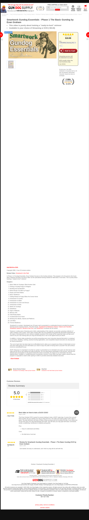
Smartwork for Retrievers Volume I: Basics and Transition (55, 327)
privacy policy (39, 504)
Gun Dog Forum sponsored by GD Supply (22, 484)
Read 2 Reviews (68, 35)
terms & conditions (49, 504)
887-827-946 (45, 497)
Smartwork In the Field (22, 273)
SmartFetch (40, 328)
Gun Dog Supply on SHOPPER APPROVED (66, 484)
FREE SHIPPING (53, 4)
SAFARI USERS (44, 507)
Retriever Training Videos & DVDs (44, 14)
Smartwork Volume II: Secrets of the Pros (21, 328)
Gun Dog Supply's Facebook (29, 483)
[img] (68, 34)
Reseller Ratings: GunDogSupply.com (44, 484)
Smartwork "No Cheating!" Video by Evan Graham (24, 370)
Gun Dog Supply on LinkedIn (44, 483)
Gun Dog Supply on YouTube (60, 483)
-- (14, 358)
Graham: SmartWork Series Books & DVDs (66, 14)
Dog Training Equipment (16, 14)
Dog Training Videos (29, 14)
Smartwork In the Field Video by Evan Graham (52, 370)
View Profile (10, 416)
